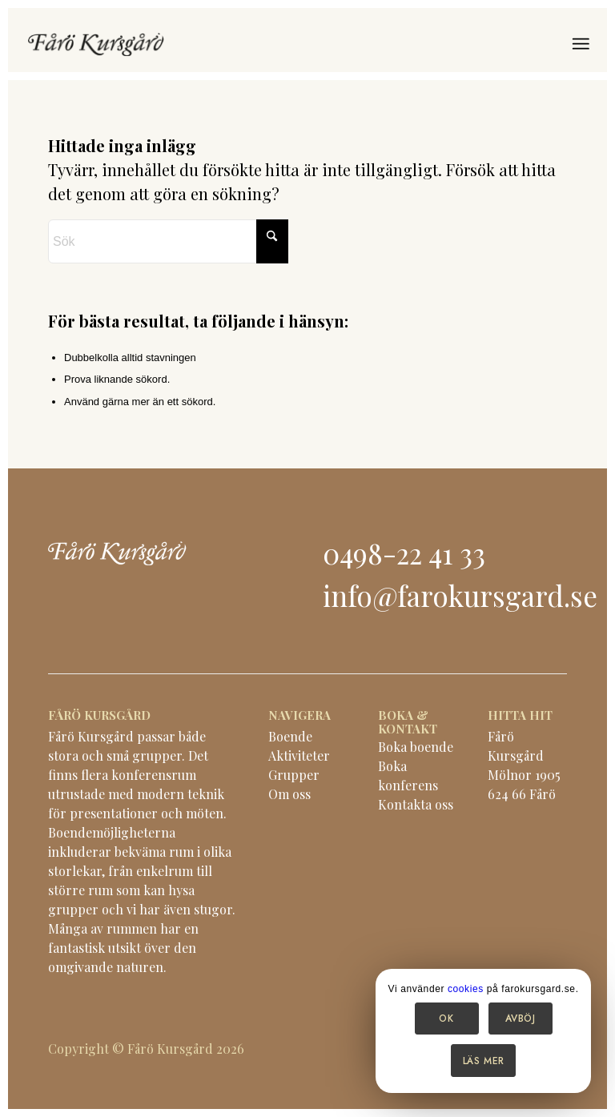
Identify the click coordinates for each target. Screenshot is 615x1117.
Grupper (294, 774)
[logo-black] (96, 44)
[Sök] (168, 241)
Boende (290, 736)
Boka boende (415, 746)
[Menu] (581, 44)
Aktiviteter (299, 755)
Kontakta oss (415, 804)
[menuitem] (581, 44)
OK (446, 1018)
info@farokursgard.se (460, 595)
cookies (466, 988)
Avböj (520, 1018)
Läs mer (483, 1061)
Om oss (289, 794)
